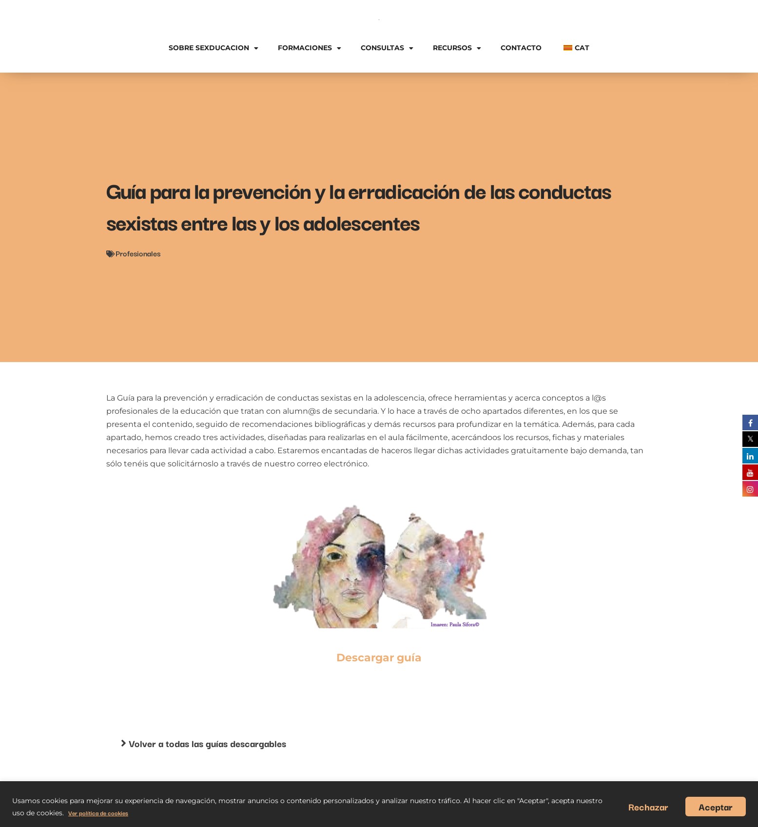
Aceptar (716, 806)
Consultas (387, 48)
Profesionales (138, 253)
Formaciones (309, 48)
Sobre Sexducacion (213, 48)
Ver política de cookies (98, 812)
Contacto (521, 47)
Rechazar (648, 806)
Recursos (457, 48)
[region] (379, 804)
